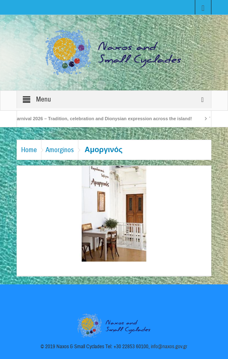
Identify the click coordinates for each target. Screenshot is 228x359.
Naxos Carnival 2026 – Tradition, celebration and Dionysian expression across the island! (97, 118)
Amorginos (60, 150)
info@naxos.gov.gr (169, 346)
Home (29, 150)
